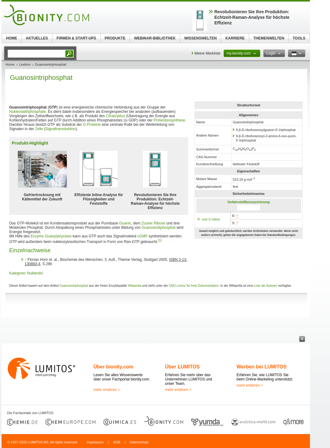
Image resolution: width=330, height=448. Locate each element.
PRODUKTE (115, 38)
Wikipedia (134, 285)
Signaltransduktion (60, 129)
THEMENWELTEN (268, 38)
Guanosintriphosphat (74, 285)
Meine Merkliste (208, 53)
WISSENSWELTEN (200, 38)
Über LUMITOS (182, 366)
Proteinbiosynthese (169, 120)
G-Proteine (92, 124)
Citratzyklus (115, 116)
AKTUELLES (37, 38)
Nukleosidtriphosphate (27, 111)
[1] (159, 240)
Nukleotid (35, 273)
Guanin (125, 223)
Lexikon (25, 64)
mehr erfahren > (106, 390)
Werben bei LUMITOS (262, 366)
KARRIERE (235, 38)
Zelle (39, 129)
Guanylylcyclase (58, 236)
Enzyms (37, 236)
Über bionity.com (113, 366)
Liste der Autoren (265, 285)
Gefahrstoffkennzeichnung (249, 202)
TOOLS (299, 38)
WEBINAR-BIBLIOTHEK (155, 38)
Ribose (159, 223)
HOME (11, 38)
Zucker (147, 223)
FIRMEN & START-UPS (76, 38)
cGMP (142, 236)
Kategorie (17, 273)
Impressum (95, 442)
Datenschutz (139, 442)
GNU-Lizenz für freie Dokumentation (194, 285)
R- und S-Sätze (208, 219)
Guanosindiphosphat (158, 227)
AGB (116, 442)
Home (10, 64)
